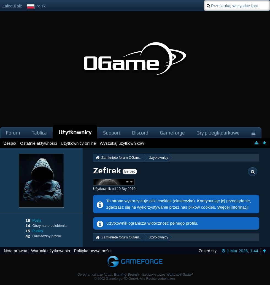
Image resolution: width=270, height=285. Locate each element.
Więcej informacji (233, 207)
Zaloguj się (12, 6)
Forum (13, 133)
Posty (36, 220)
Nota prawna (15, 250)
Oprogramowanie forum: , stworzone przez (135, 274)
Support (111, 133)
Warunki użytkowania (50, 250)
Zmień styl (208, 250)
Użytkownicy (74, 132)
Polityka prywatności (92, 250)
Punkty (37, 231)
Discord (140, 133)
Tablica (39, 133)
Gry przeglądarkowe (218, 133)
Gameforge (172, 133)
